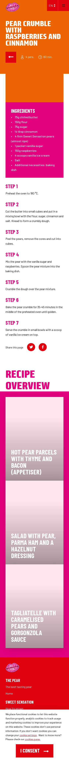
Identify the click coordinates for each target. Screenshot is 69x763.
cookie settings (28, 735)
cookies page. (32, 739)
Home (9, 693)
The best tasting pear (19, 687)
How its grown (14, 708)
